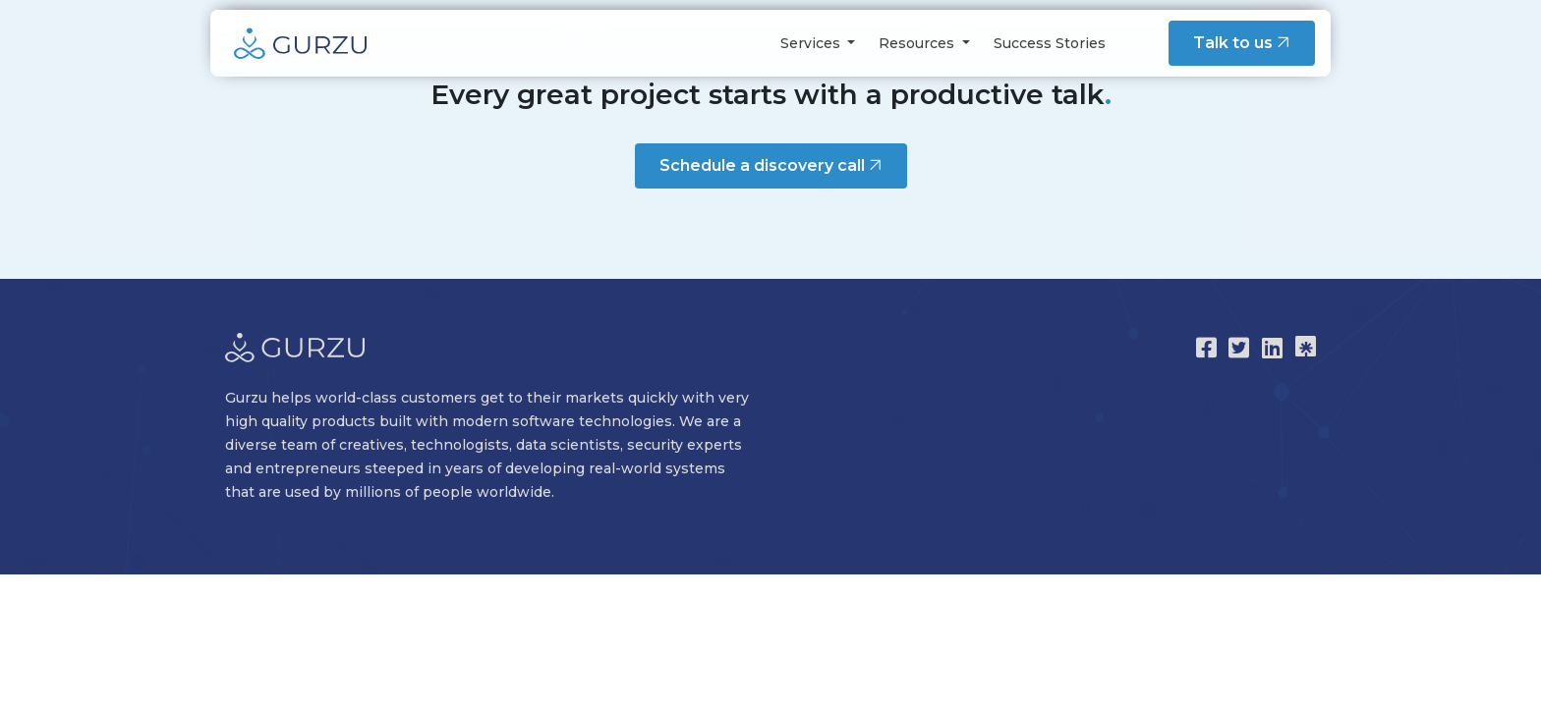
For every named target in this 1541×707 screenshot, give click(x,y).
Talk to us (1243, 42)
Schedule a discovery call (772, 164)
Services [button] (812, 43)
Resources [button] (918, 43)
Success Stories (1050, 43)
